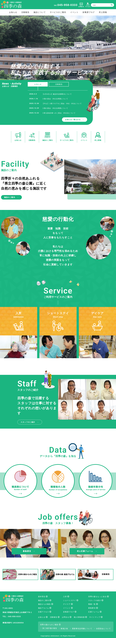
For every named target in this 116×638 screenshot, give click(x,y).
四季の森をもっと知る (97, 597)
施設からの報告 (44, 604)
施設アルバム (43, 608)
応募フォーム (93, 612)
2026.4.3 (33, 94)
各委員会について (103, 629)
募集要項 (92, 608)
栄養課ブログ (88, 12)
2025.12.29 (34, 108)
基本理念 (41, 597)
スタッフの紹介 (94, 600)
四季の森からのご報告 (49, 625)
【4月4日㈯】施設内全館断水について (57, 94)
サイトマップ (94, 617)
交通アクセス (43, 612)
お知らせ (13, 12)
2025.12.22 (34, 113)
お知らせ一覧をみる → (74, 119)
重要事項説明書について (82, 629)
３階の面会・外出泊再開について (55, 99)
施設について (40, 12)
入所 (65, 597)
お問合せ (65, 617)
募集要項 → (29, 551)
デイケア (66, 604)
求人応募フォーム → (87, 551)
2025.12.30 (34, 103)
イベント (74, 12)
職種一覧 (92, 604)
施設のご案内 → (11, 197)
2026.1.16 (33, 99)
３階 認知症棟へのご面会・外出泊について (58, 113)
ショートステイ (69, 600)
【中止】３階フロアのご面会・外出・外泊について (62, 103)
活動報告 (25, 12)
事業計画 (64, 629)
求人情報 (103, 12)
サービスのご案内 (58, 12)
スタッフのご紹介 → (30, 422)
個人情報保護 (79, 617)
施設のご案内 (43, 600)
